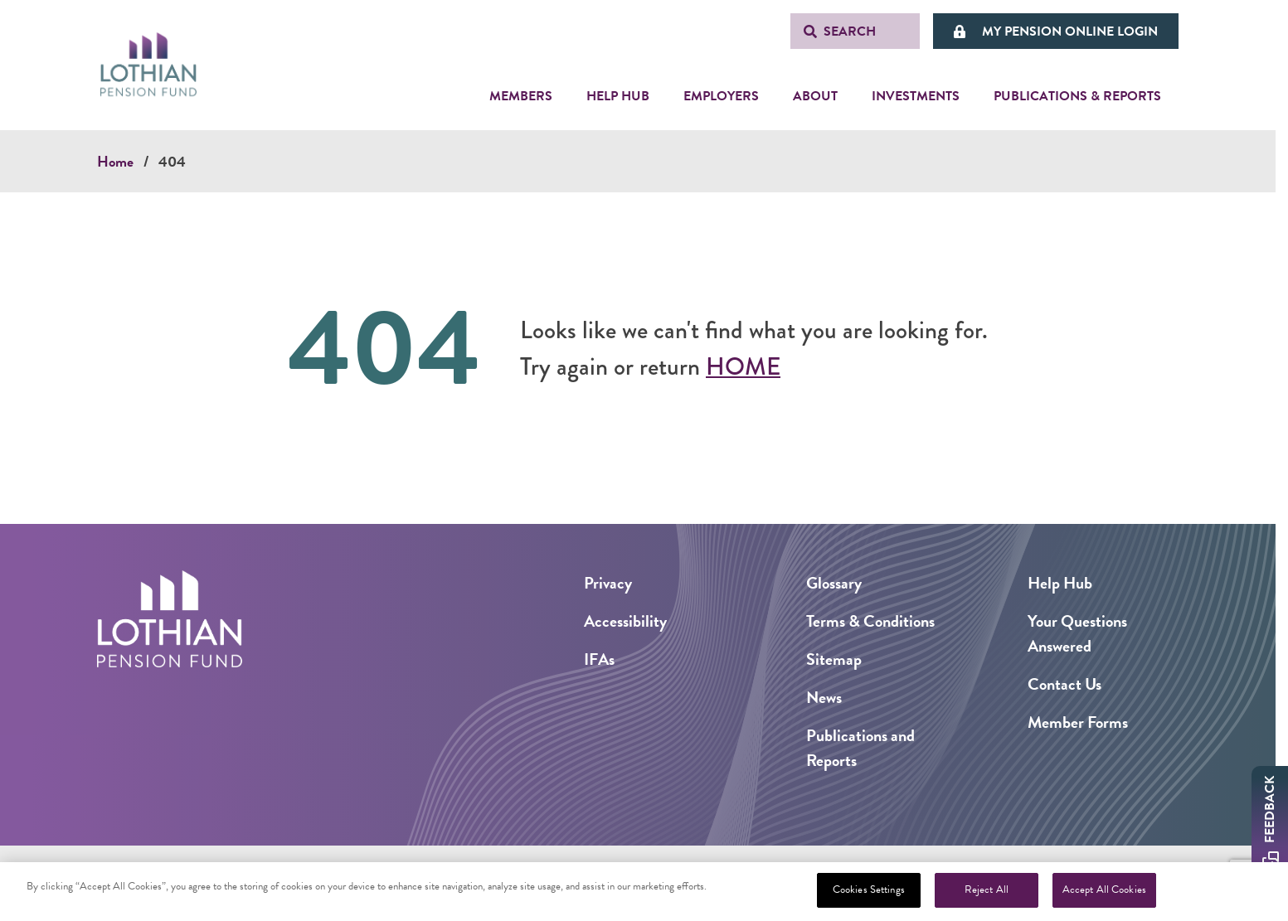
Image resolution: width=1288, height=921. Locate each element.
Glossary (834, 582)
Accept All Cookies (1104, 889)
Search (850, 31)
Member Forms (1078, 722)
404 (172, 161)
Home (115, 161)
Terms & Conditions (870, 620)
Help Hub (1060, 582)
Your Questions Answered (1077, 633)
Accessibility (625, 620)
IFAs (599, 659)
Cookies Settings (869, 889)
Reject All (987, 889)
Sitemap (834, 659)
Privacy (608, 582)
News (824, 697)
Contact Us (1064, 683)
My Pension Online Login (1070, 31)
